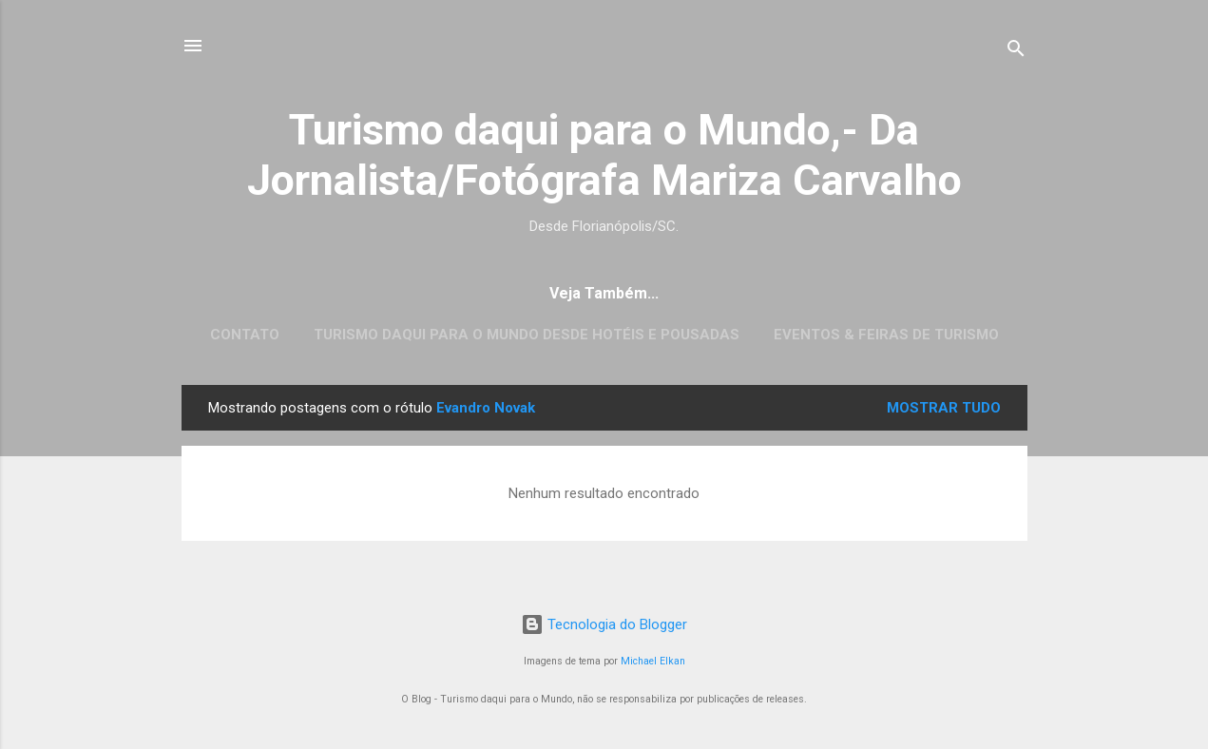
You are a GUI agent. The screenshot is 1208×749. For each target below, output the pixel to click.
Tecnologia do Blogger (604, 624)
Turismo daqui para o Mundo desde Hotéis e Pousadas (526, 334)
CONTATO (244, 334)
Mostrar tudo (944, 407)
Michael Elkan (653, 661)
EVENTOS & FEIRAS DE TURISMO (886, 334)
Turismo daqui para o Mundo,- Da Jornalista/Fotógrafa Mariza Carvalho (604, 155)
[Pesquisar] (1016, 52)
